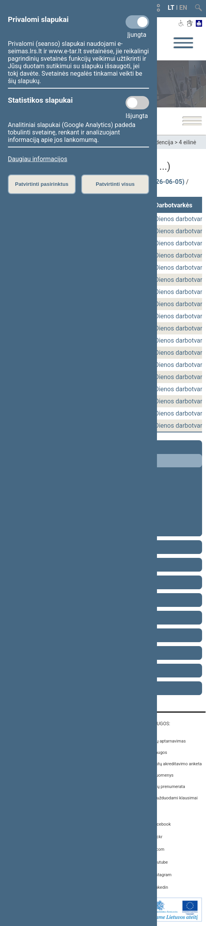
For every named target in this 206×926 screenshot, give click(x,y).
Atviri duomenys (157, 775)
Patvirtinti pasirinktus (41, 184)
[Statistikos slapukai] (137, 102)
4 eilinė (187, 142)
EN (183, 7)
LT (171, 7)
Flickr (157, 836)
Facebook (161, 824)
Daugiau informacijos (37, 159)
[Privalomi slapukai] (137, 22)
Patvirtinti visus (115, 184)
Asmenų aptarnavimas (164, 741)
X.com (158, 849)
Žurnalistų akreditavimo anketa (172, 763)
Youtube (160, 862)
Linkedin (160, 887)
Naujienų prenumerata (163, 786)
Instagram (161, 874)
